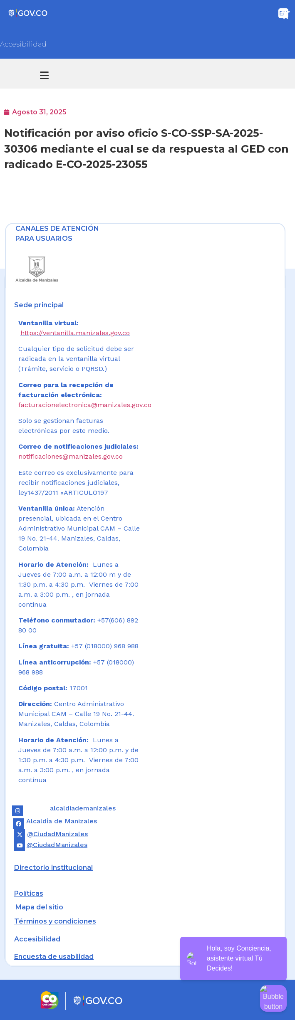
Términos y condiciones (55, 921)
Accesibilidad (23, 44)
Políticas (28, 893)
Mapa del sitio (39, 907)
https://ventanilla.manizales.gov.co (75, 333)
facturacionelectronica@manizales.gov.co (84, 405)
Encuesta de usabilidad (54, 957)
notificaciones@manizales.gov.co (70, 456)
